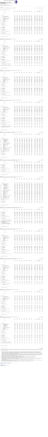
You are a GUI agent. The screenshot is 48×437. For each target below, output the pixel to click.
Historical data (4, 433)
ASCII (10, 5)
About (11, 433)
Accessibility (1, 435)
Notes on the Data (8, 433)
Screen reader (8, 5)
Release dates (1, 433)
